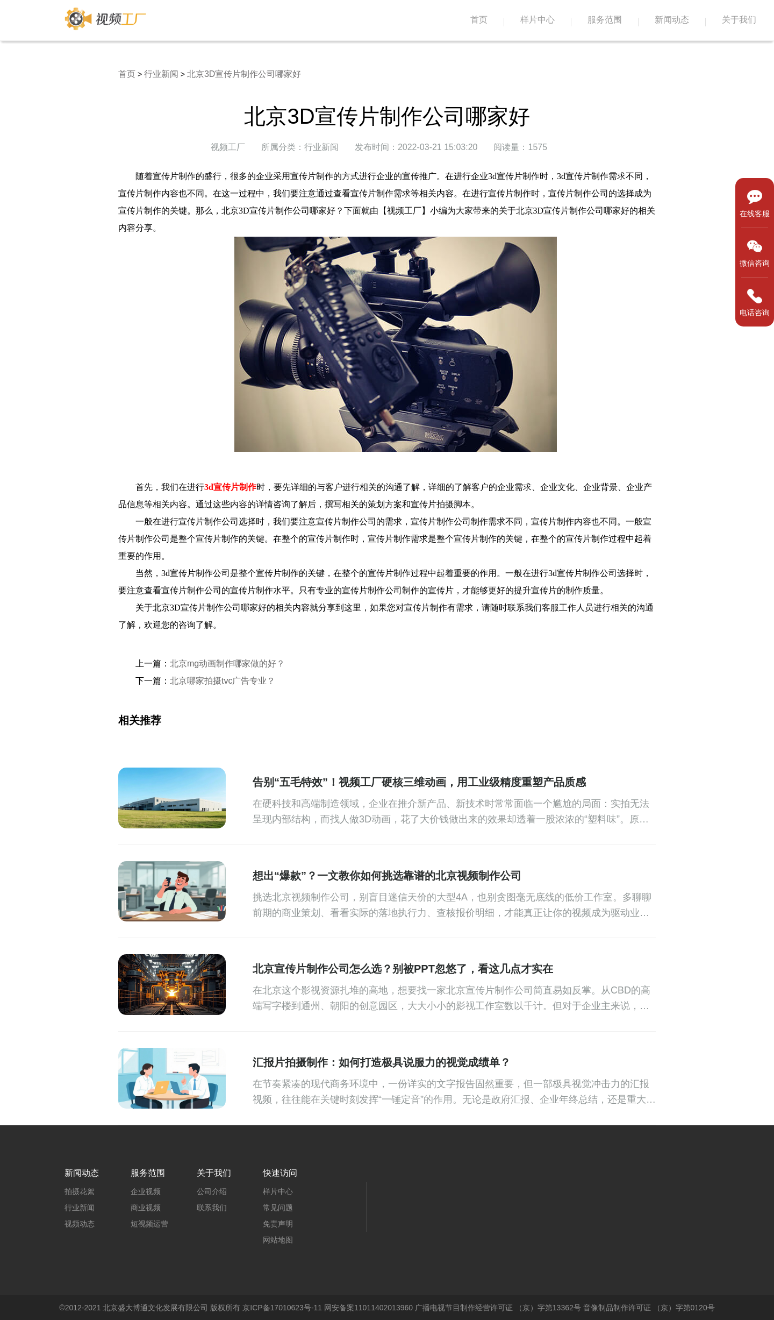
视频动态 (79, 1223)
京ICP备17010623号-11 (282, 1307)
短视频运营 (149, 1223)
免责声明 (278, 1223)
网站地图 (278, 1240)
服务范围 (604, 19)
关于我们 (739, 19)
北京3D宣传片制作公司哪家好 (244, 74)
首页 (479, 19)
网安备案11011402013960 (368, 1307)
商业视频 (146, 1207)
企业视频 (146, 1191)
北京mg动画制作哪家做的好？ (227, 663)
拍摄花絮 (79, 1191)
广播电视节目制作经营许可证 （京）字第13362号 (498, 1307)
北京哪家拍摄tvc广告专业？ (222, 680)
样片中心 (537, 19)
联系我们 (212, 1207)
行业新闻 (161, 74)
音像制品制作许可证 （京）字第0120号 (649, 1307)
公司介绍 (212, 1191)
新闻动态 (672, 19)
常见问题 (278, 1207)
